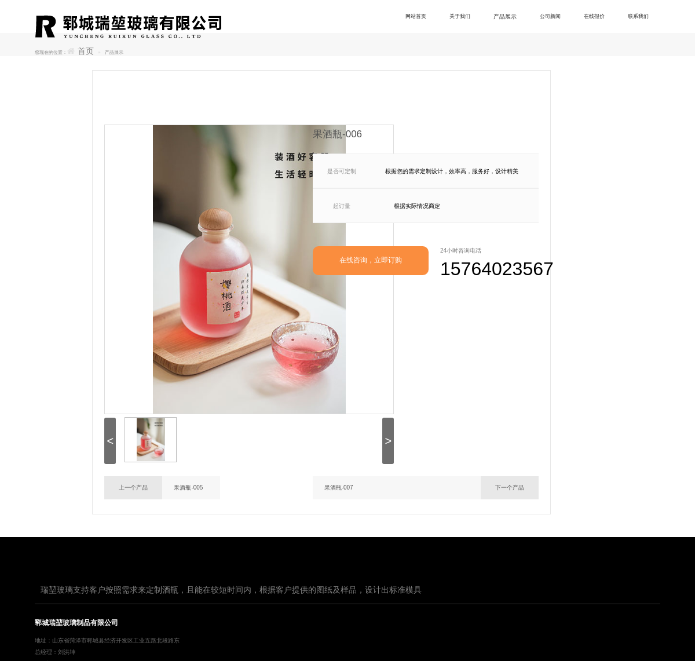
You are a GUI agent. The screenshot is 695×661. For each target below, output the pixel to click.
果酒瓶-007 (338, 487)
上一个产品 (133, 487)
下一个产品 (509, 487)
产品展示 (512, 16)
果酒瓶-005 (188, 487)
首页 (86, 51)
